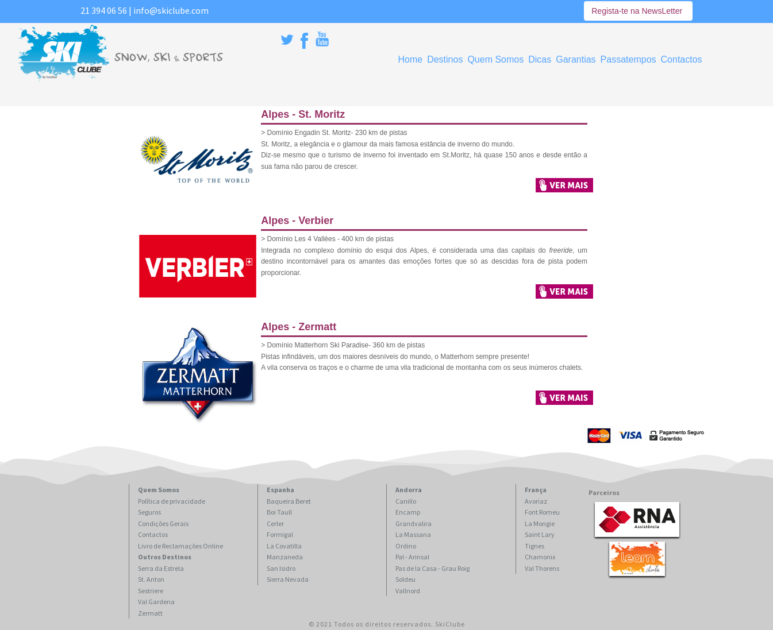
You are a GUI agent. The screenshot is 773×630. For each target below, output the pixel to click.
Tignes (534, 546)
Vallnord (407, 590)
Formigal (280, 534)
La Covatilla (284, 546)
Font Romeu (542, 512)
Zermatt (150, 613)
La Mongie (540, 523)
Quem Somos (495, 59)
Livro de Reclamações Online (180, 546)
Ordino (405, 546)
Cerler (275, 523)
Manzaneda (285, 556)
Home (410, 59)
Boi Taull (279, 512)
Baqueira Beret (289, 501)
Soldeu (405, 579)
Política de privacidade (171, 501)
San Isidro (281, 568)
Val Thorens (542, 568)
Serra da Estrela (161, 568)
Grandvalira (413, 523)
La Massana (413, 534)
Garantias (575, 59)
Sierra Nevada (288, 579)
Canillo (405, 501)
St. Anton (151, 579)
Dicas (539, 59)
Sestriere (150, 590)
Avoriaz (536, 501)
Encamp (407, 512)
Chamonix (540, 556)
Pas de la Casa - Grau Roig (432, 568)
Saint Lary (540, 534)
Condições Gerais (163, 523)
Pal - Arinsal (412, 556)
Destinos (445, 59)
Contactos (681, 59)
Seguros (149, 512)
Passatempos (628, 59)
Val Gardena (156, 601)
